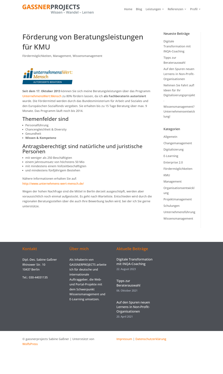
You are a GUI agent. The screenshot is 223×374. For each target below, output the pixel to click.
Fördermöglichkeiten (36, 56)
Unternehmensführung (179, 212)
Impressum (124, 339)
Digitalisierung (173, 149)
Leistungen (153, 9)
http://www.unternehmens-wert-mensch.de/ (53, 183)
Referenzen (175, 9)
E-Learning (170, 156)
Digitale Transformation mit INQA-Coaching (177, 46)
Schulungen (171, 206)
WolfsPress (30, 344)
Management (62, 56)
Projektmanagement (177, 199)
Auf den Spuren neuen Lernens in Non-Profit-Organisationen (178, 74)
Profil (194, 9)
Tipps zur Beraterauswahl (128, 283)
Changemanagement (177, 143)
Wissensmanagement (87, 56)
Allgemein (170, 137)
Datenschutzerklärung (150, 339)
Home (128, 9)
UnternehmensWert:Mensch (41, 96)
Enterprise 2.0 (173, 162)
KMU (166, 175)
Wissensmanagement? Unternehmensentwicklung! (179, 111)
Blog (139, 9)
